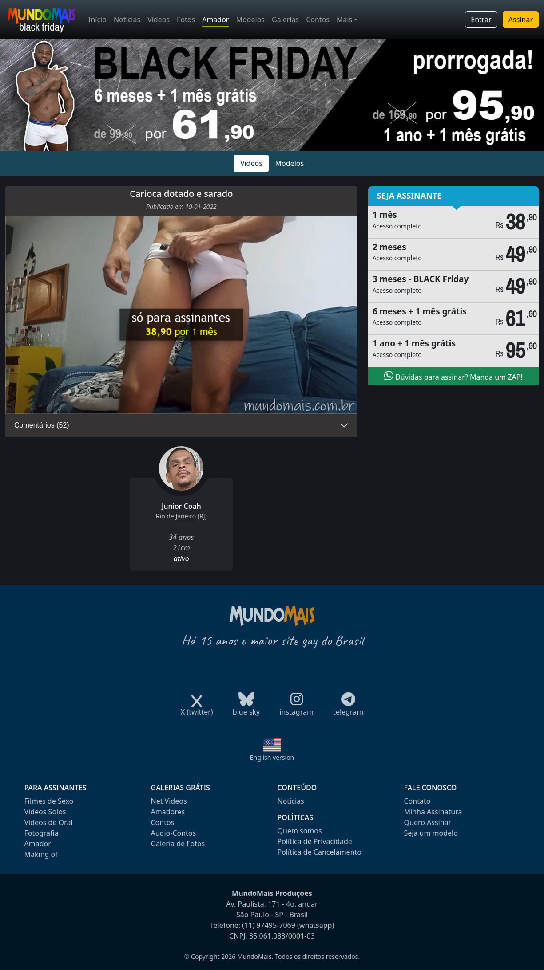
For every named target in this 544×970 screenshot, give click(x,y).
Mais (344, 19)
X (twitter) (197, 709)
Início (97, 19)
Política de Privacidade (315, 841)
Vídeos (158, 19)
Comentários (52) (41, 425)
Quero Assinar (428, 822)
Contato (417, 801)
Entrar (481, 19)
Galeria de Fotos (178, 843)
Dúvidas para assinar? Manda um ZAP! (453, 376)
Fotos (186, 19)
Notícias (127, 19)
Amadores (168, 812)
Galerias (285, 19)
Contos (318, 19)
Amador (215, 19)
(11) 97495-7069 (268, 925)
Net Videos (169, 801)
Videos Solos (45, 812)
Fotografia (41, 833)
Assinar (520, 19)
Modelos (250, 19)
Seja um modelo (431, 833)
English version (272, 757)
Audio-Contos (173, 833)
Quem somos (300, 831)
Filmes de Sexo (49, 801)
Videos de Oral (48, 822)
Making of (41, 854)
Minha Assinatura (433, 812)
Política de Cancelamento (319, 852)
